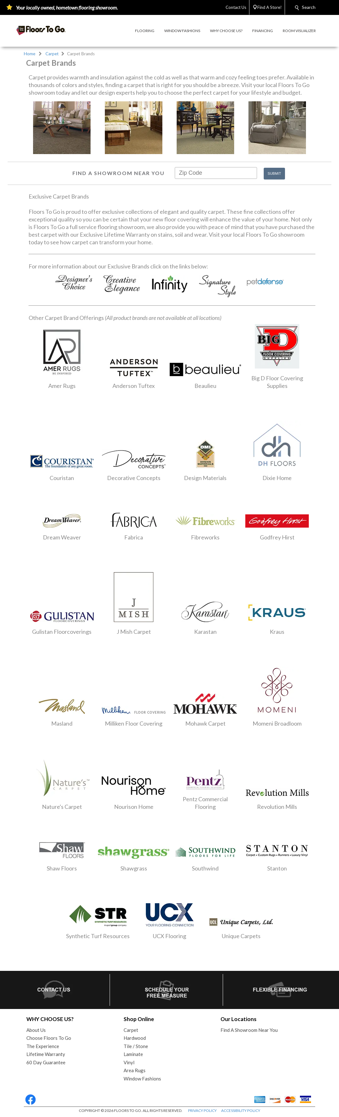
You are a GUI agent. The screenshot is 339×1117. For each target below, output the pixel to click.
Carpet (52, 53)
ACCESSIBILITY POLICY (240, 1110)
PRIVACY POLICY (202, 1110)
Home (29, 53)
